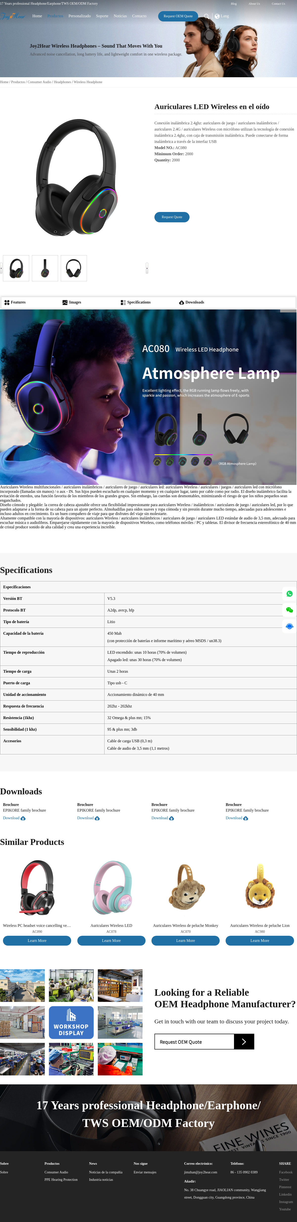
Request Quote (172, 217)
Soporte (102, 16)
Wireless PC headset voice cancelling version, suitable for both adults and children (37, 925)
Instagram (286, 1202)
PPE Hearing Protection (61, 1180)
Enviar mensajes (145, 1172)
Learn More (37, 940)
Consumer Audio (39, 82)
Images (72, 302)
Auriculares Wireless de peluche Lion (260, 925)
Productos (55, 16)
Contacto (139, 16)
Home (37, 16)
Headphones (62, 82)
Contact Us (278, 3)
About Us (254, 3)
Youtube (285, 1209)
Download (14, 818)
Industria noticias (101, 1180)
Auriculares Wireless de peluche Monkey (185, 925)
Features (14, 302)
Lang (222, 16)
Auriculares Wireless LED (111, 925)
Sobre (4, 1172)
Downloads (191, 302)
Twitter (284, 1180)
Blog (233, 3)
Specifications (135, 302)
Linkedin (285, 1194)
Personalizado (79, 16)
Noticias (120, 16)
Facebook (286, 1172)
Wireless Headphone (88, 82)
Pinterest (285, 1187)
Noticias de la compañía (106, 1172)
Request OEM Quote (178, 16)
